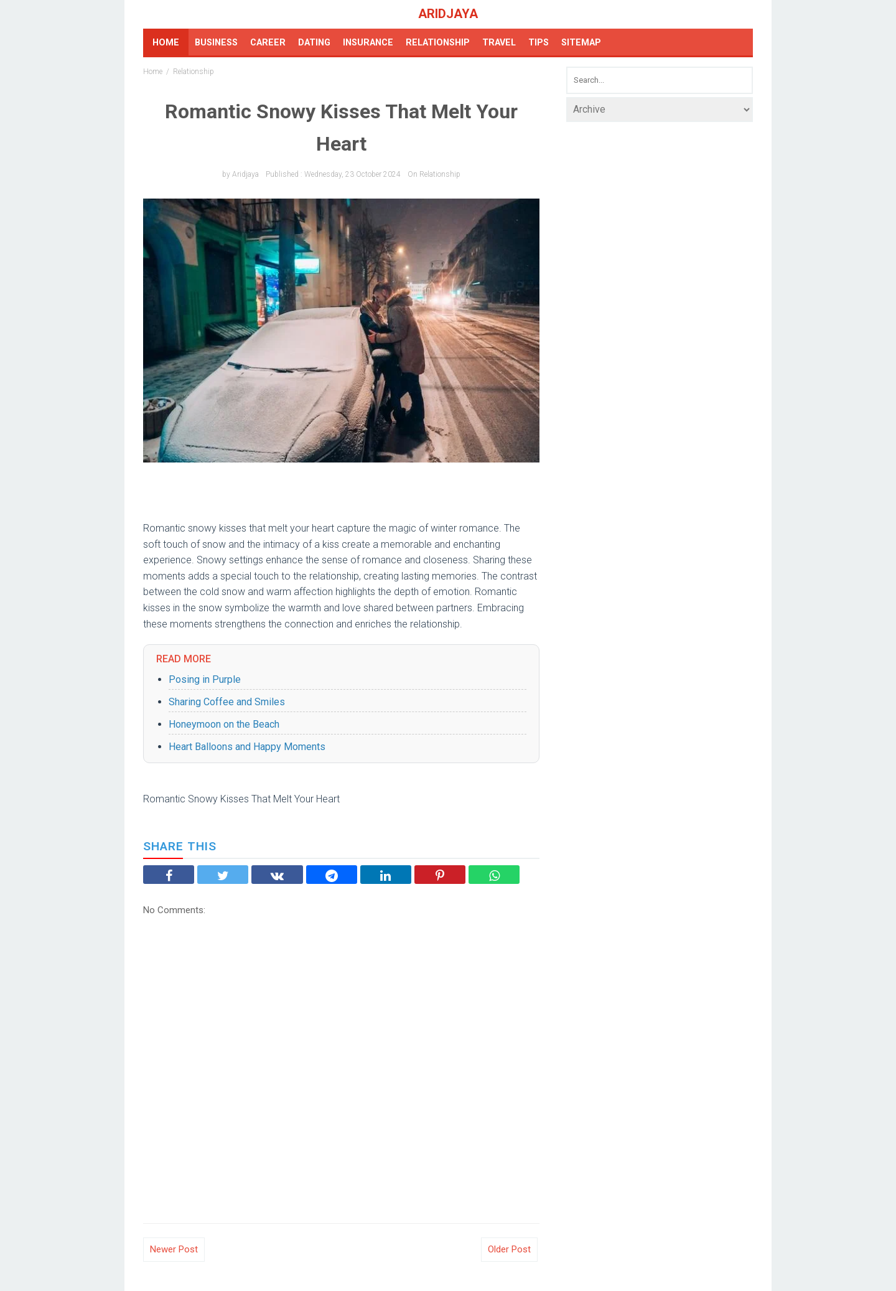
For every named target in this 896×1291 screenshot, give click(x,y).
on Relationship (434, 174)
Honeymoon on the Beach (224, 724)
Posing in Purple (205, 679)
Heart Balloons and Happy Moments (247, 747)
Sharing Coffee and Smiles (227, 702)
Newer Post (174, 1249)
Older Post (509, 1249)
